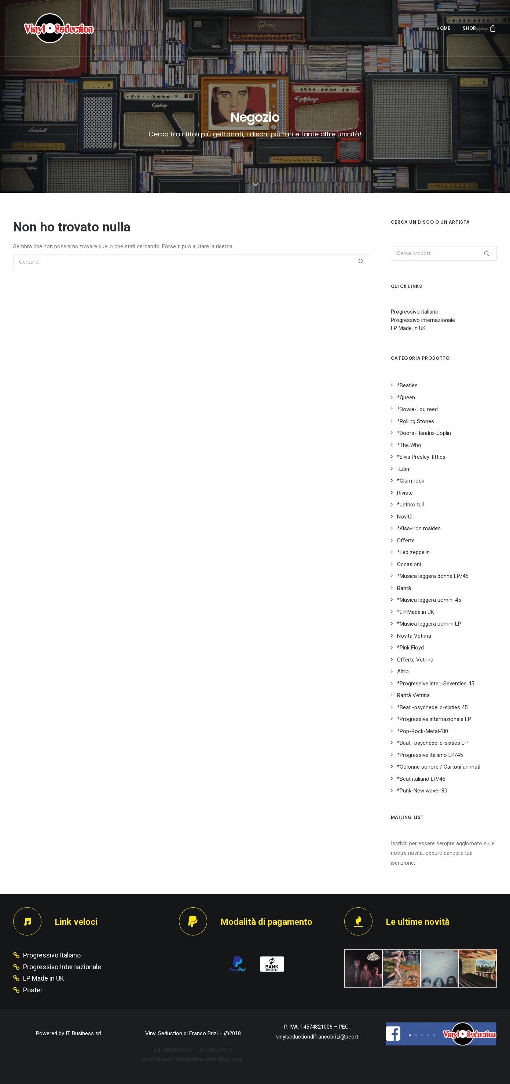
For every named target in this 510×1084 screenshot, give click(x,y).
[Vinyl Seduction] (50, 28)
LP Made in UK (43, 978)
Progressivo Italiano (52, 955)
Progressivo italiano (415, 311)
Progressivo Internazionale (62, 967)
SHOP (469, 28)
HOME (443, 28)
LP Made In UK (408, 328)
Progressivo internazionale (423, 320)
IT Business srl (83, 1033)
